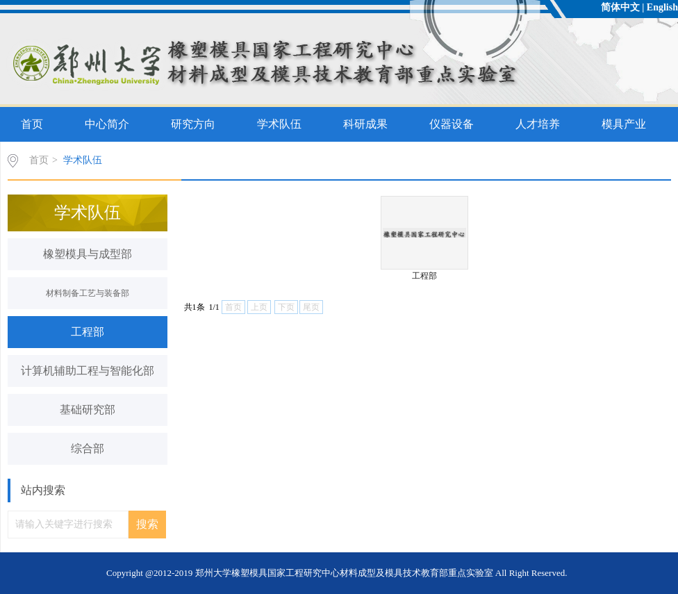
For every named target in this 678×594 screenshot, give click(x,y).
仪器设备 (451, 124)
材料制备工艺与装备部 (87, 293)
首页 (32, 124)
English (662, 7)
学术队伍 (279, 124)
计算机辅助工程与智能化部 (87, 371)
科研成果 (365, 124)
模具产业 (624, 124)
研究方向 (193, 124)
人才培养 (537, 124)
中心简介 (107, 124)
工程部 (87, 332)
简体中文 (620, 7)
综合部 (87, 448)
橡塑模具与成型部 (87, 254)
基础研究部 (87, 409)
